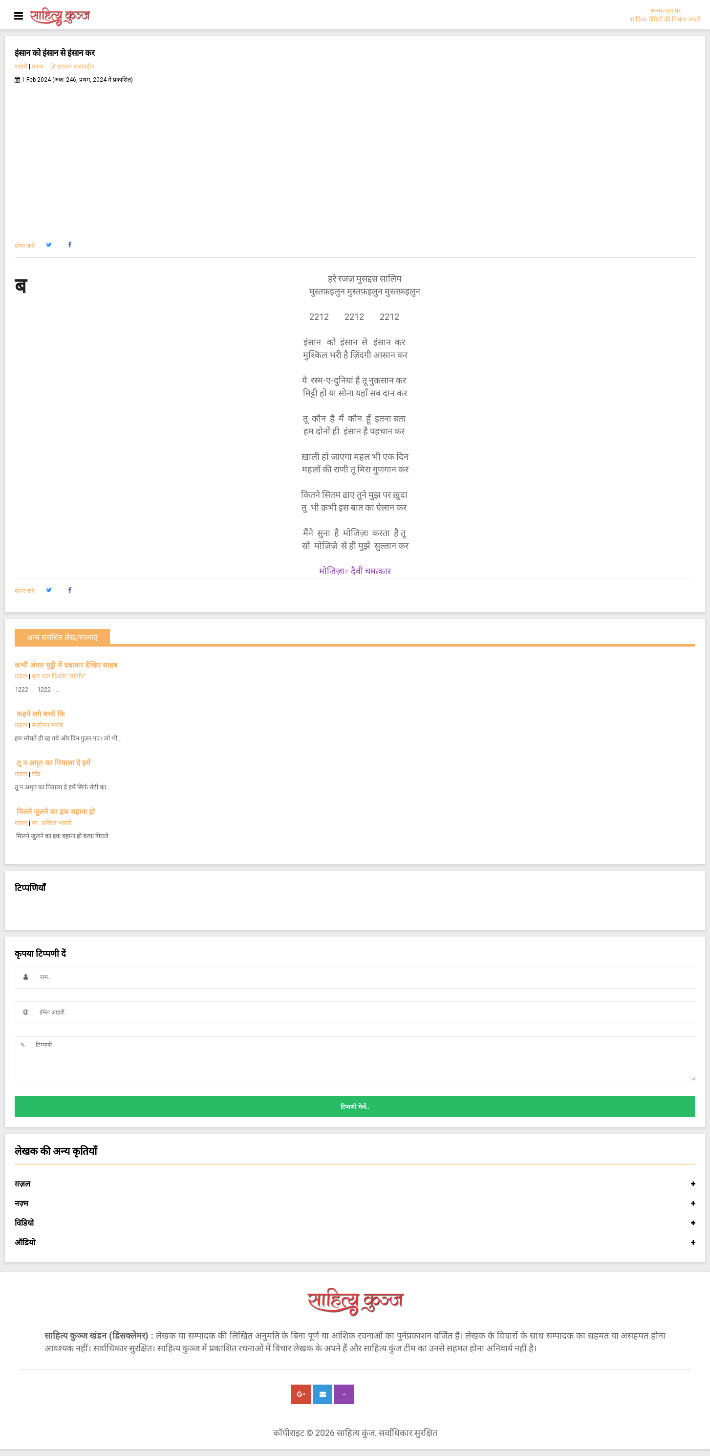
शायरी (21, 66)
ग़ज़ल (37, 66)
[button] (48, 245)
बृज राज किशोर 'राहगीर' (59, 676)
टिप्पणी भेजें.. (355, 1106)
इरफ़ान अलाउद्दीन (72, 66)
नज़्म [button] (355, 1203)
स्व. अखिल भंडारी (51, 823)
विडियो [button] (355, 1223)
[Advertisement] (355, 157)
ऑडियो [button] (355, 1243)
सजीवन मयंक (48, 725)
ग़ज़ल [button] (355, 1184)
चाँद (36, 774)
